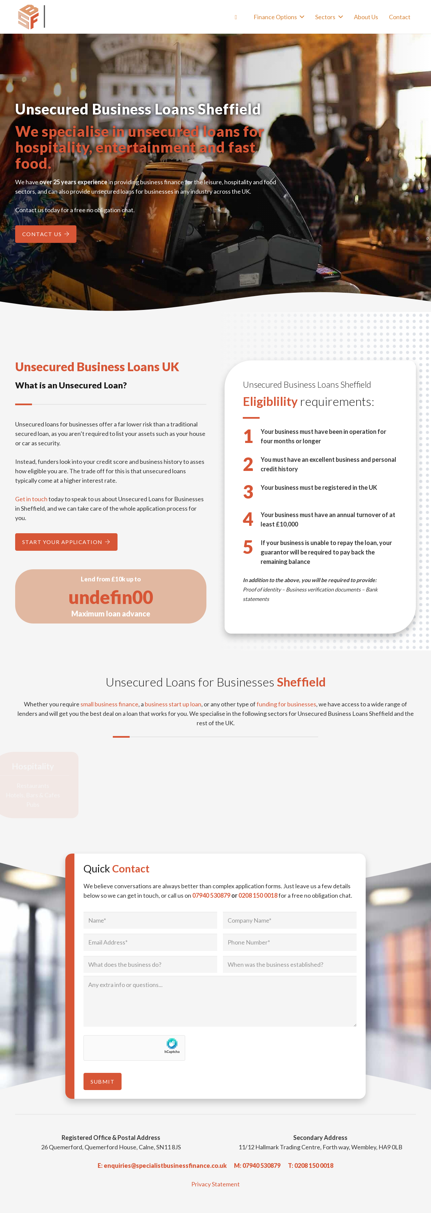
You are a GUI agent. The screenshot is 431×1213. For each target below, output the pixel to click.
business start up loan (173, 704)
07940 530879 (211, 895)
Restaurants (39, 785)
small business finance (109, 704)
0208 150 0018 (257, 895)
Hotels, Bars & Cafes (39, 795)
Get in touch (31, 499)
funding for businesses (286, 704)
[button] (301, 17)
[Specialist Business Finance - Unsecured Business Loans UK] (57, 17)
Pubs (39, 804)
